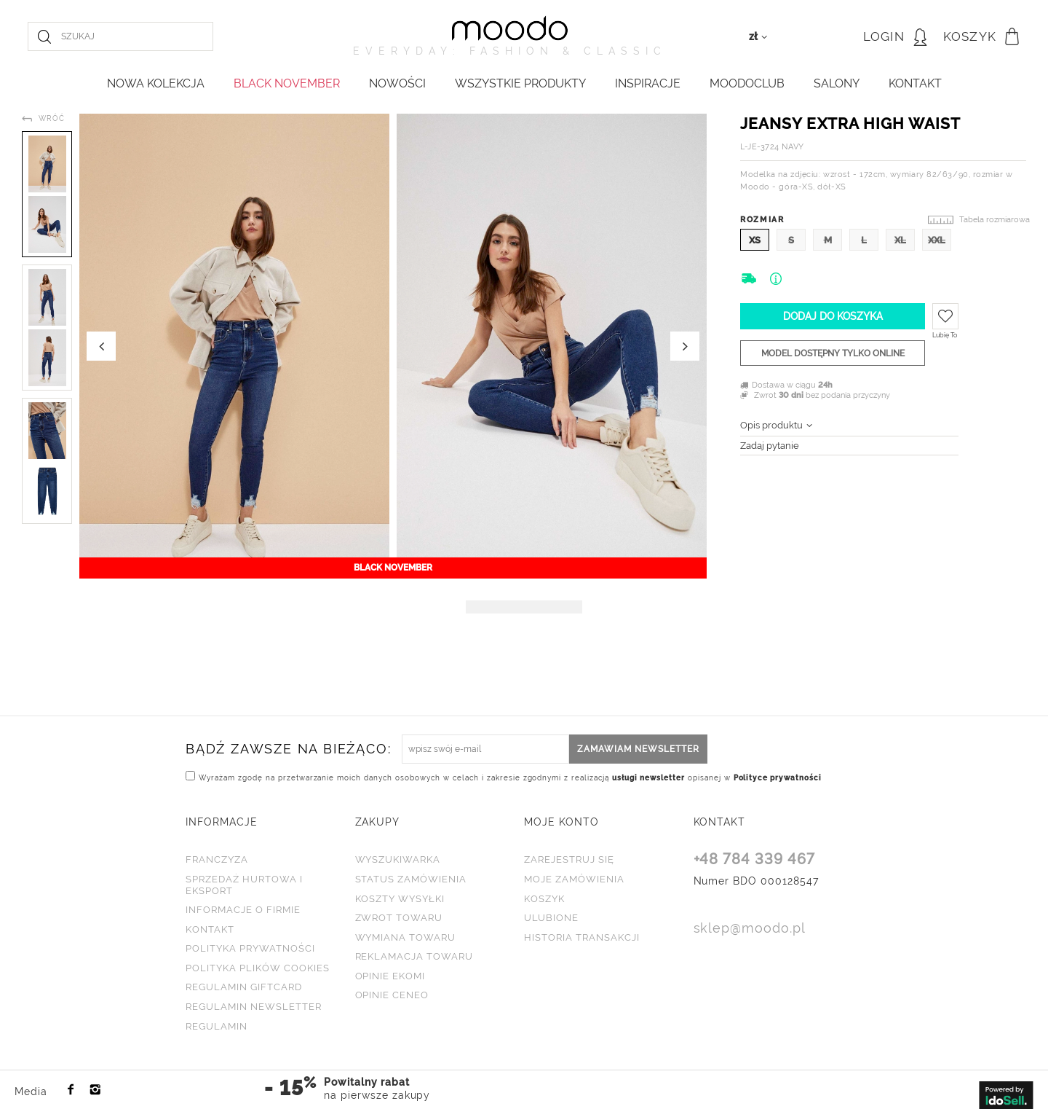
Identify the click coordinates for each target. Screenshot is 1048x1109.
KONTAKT (915, 83)
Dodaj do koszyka (833, 316)
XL (900, 240)
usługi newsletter (648, 778)
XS (755, 240)
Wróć (52, 118)
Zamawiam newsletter (638, 749)
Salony (837, 83)
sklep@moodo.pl (750, 929)
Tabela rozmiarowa (994, 219)
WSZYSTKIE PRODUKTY (520, 83)
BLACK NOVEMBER (287, 83)
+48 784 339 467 (755, 860)
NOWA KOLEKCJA (156, 83)
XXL (936, 240)
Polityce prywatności (778, 778)
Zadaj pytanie (769, 445)
